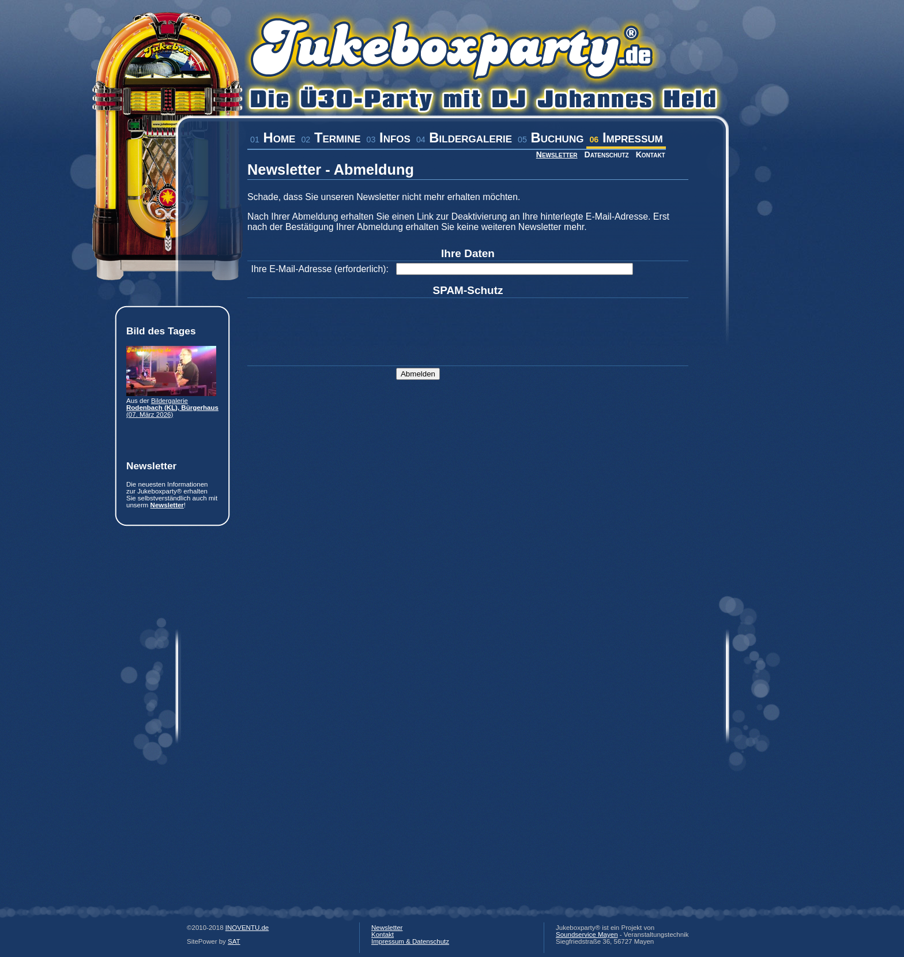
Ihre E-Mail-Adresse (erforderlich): (320, 269)
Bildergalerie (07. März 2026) (172, 407)
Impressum (625, 137)
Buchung (550, 137)
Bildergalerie (464, 137)
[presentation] (483, 322)
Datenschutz (607, 154)
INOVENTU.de (247, 927)
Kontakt (650, 154)
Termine (330, 137)
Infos (388, 137)
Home (272, 137)
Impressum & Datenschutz (410, 941)
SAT (234, 941)
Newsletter (557, 154)
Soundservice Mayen (587, 934)
